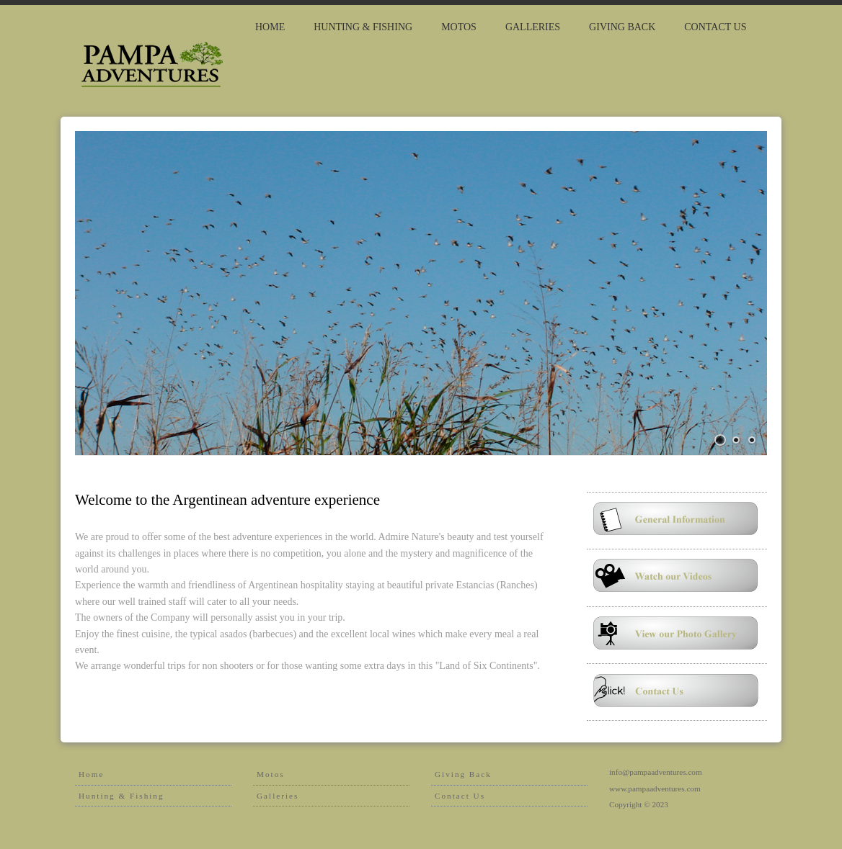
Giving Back (463, 774)
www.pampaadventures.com (655, 788)
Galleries (532, 27)
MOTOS (459, 27)
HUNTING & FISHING (363, 27)
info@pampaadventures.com (655, 772)
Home (270, 27)
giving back (622, 27)
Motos (271, 774)
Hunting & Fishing (121, 795)
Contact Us (715, 27)
